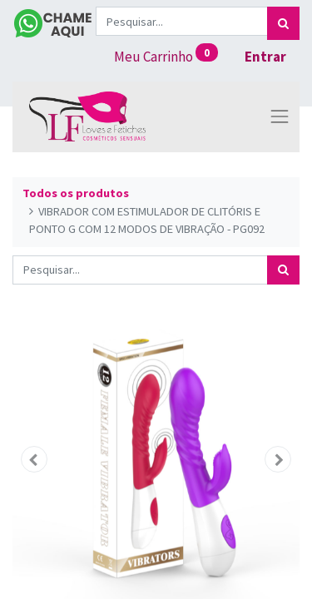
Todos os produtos (75, 193)
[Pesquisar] (283, 23)
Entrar (265, 56)
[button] (34, 459)
